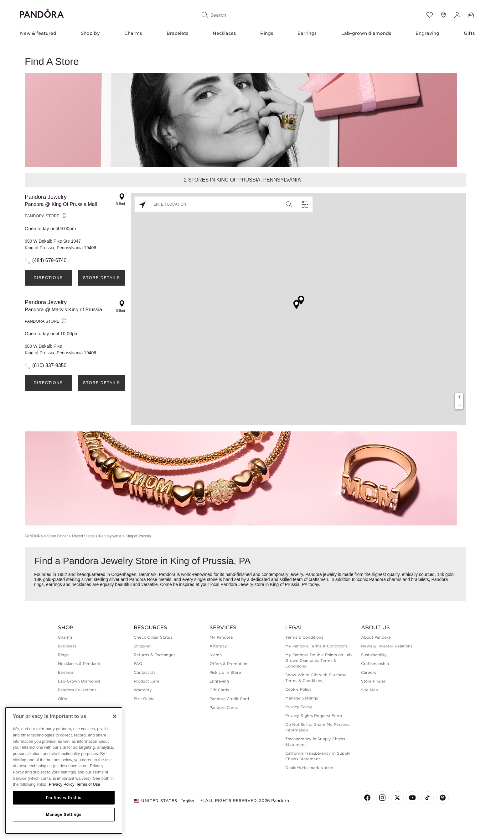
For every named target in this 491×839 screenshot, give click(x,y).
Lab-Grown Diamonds (79, 681)
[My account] (457, 15)
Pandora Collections (77, 690)
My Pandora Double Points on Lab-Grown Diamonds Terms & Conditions (319, 660)
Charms (133, 33)
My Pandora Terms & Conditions (316, 646)
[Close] (114, 716)
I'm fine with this (64, 797)
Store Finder (57, 536)
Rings (266, 33)
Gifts (469, 33)
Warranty (143, 690)
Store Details (101, 277)
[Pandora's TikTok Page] (427, 797)
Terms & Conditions (304, 637)
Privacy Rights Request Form (313, 715)
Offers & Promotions (229, 663)
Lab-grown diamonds (366, 33)
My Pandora (221, 637)
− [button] (459, 405)
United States (83, 536)
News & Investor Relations (386, 646)
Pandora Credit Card (229, 698)
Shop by (90, 33)
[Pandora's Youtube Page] (412, 797)
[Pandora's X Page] (397, 797)
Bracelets (177, 33)
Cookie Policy (298, 689)
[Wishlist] (430, 15)
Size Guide (144, 698)
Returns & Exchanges (154, 654)
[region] (63, 770)
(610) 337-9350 (49, 365)
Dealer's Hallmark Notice (309, 767)
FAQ (138, 663)
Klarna (215, 654)
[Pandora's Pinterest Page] (442, 797)
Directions (48, 277)
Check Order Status (153, 637)
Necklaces (224, 33)
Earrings (307, 33)
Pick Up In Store (225, 672)
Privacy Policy (298, 706)
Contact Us (144, 672)
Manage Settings (301, 698)
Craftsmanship (375, 663)
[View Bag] (471, 15)
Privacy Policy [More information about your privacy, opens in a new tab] (62, 784)
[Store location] (443, 15)
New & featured (38, 33)
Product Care (146, 681)
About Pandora (375, 637)
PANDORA (34, 536)
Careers (368, 672)
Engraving (427, 33)
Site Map (369, 690)
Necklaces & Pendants (79, 663)
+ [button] (459, 397)
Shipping (142, 646)
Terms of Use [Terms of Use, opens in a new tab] (88, 784)
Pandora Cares (223, 707)
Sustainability (374, 654)
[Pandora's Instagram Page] (382, 797)
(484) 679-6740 (49, 260)
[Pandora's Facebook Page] (367, 797)
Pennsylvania (110, 536)
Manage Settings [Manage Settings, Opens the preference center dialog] (63, 814)
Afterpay (218, 646)
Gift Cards (219, 690)
